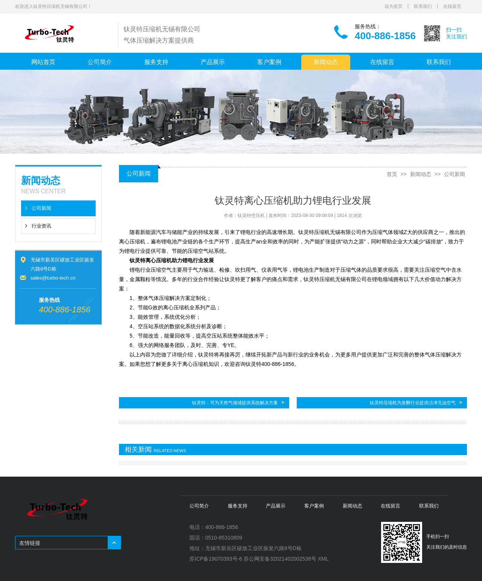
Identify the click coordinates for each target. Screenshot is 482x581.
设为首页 (393, 6)
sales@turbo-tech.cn (53, 278)
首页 (392, 174)
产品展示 (213, 62)
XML (323, 559)
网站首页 (43, 62)
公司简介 (100, 62)
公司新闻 (41, 208)
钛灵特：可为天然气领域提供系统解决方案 (235, 402)
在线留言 (452, 6)
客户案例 (269, 62)
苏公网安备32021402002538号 (280, 559)
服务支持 (156, 62)
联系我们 (423, 6)
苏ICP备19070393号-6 (215, 559)
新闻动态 (326, 62)
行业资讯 (41, 226)
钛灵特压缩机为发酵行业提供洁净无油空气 (413, 402)
